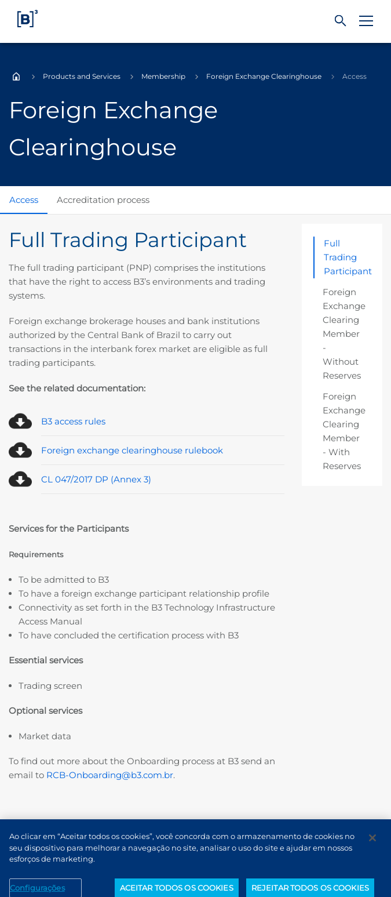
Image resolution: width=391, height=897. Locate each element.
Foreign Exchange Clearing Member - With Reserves (344, 431)
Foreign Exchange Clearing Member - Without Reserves (344, 333)
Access (23, 199)
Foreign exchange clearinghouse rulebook (132, 450)
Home (16, 76)
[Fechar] (372, 847)
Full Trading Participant (348, 257)
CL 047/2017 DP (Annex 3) (96, 479)
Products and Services (81, 76)
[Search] (340, 21)
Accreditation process (103, 199)
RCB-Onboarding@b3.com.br (109, 774)
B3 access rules (73, 421)
